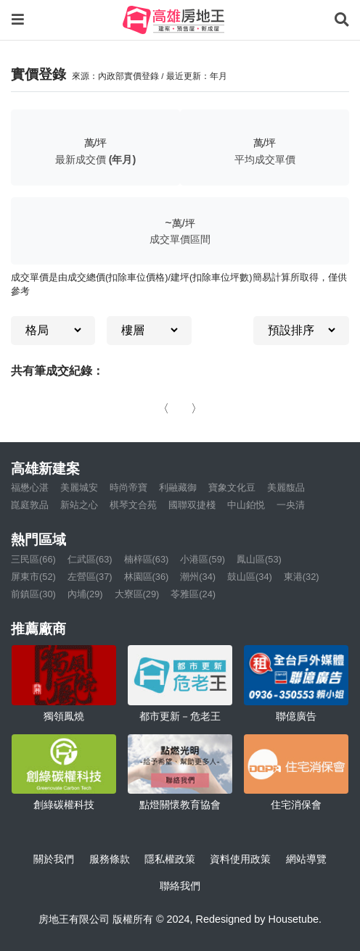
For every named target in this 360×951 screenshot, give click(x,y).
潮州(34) (198, 576)
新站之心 (79, 504)
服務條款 (109, 859)
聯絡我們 (180, 886)
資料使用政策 (240, 859)
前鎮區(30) (33, 594)
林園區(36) (146, 576)
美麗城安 (79, 487)
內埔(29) (85, 594)
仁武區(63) (90, 559)
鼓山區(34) (249, 576)
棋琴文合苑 (133, 504)
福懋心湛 (30, 487)
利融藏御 (178, 487)
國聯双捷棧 (192, 504)
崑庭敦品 (30, 504)
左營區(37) (90, 576)
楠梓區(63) (146, 559)
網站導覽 (306, 859)
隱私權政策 (169, 859)
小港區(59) (202, 559)
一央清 (291, 504)
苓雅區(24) (193, 594)
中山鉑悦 (246, 504)
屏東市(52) (33, 576)
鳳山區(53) (259, 559)
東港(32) (301, 576)
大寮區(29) (137, 594)
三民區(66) (33, 559)
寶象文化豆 (231, 487)
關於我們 (53, 859)
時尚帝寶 (128, 487)
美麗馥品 (286, 487)
